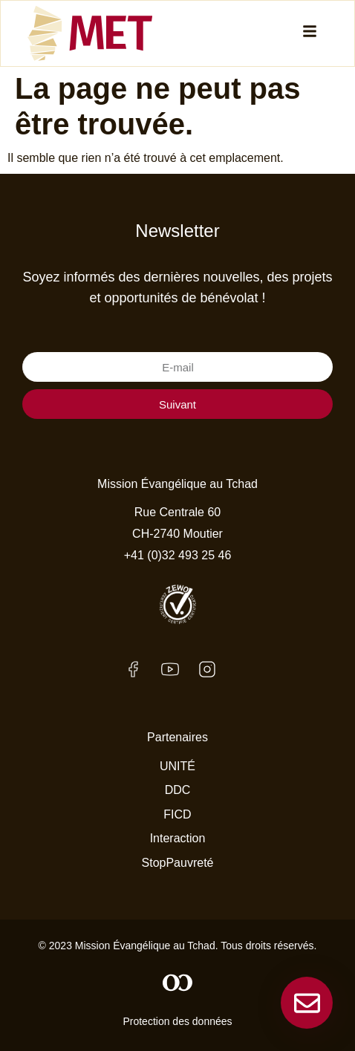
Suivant (177, 404)
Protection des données (177, 1021)
